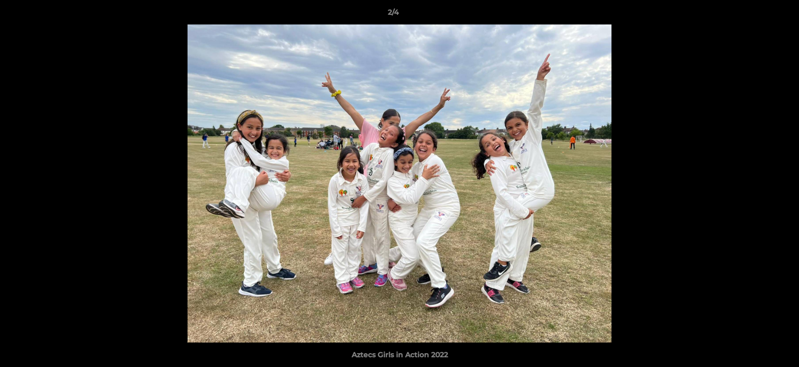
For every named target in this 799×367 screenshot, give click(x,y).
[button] (756, 14)
